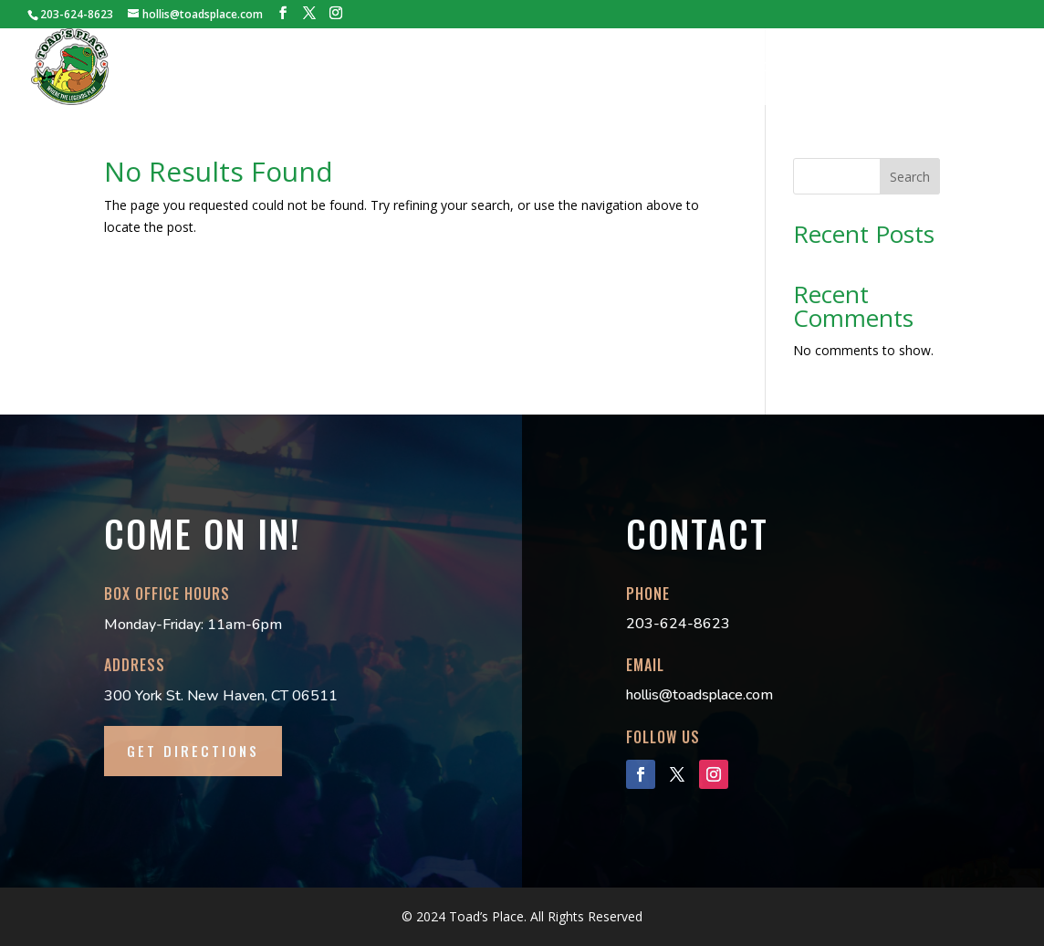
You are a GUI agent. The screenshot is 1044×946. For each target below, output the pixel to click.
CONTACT (983, 67)
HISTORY (262, 67)
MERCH (687, 67)
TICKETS (339, 67)
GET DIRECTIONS (193, 751)
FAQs (815, 67)
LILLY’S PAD (607, 67)
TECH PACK (514, 67)
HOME (191, 67)
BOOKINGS (423, 67)
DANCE (755, 67)
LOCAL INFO (891, 67)
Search (910, 176)
